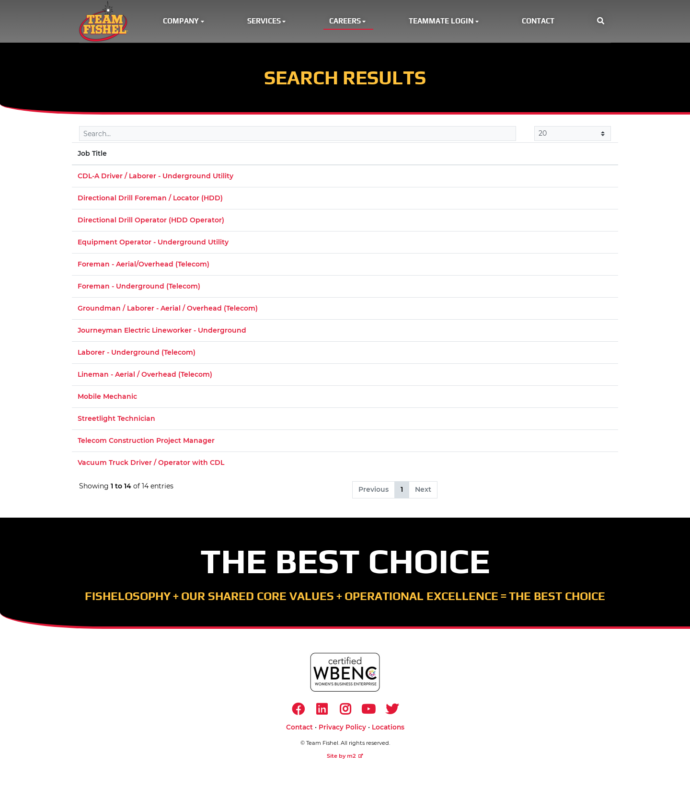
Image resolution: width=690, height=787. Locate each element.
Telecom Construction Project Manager (146, 442)
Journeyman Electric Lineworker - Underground (162, 332)
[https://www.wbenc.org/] (345, 674)
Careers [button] (348, 22)
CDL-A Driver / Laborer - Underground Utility (155, 178)
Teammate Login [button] (444, 22)
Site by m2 (345, 759)
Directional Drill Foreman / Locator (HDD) (150, 200)
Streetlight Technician (116, 420)
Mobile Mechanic (107, 398)
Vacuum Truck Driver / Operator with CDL (151, 464)
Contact (299, 730)
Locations (388, 730)
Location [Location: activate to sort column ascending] (381, 155)
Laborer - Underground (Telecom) (137, 354)
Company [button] (184, 22)
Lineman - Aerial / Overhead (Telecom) (145, 376)
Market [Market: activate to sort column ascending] (484, 155)
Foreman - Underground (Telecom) (139, 288)
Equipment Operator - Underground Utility (153, 244)
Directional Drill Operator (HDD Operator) (151, 222)
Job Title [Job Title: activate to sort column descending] (92, 155)
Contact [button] (538, 22)
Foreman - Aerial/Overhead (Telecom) (143, 266)
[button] (600, 22)
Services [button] (267, 22)
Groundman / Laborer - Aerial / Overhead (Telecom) (168, 310)
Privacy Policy (342, 730)
